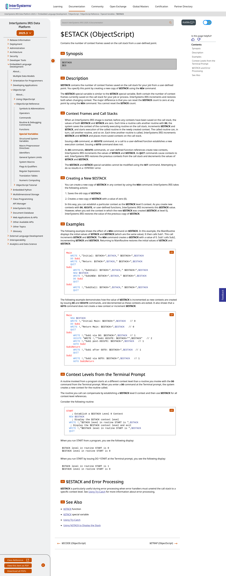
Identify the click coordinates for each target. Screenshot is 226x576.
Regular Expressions (29, 171)
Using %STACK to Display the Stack (82, 525)
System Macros (27, 161)
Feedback (222, 294)
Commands (25, 117)
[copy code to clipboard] (171, 252)
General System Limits (30, 157)
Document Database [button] (23, 212)
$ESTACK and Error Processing (201, 69)
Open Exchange (118, 6)
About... (17, 71)
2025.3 (25, 33)
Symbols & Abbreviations (32, 108)
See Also (196, 75)
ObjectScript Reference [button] (27, 103)
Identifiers (24, 152)
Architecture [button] (16, 52)
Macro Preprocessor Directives (29, 146)
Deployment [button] (16, 44)
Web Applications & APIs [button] (25, 217)
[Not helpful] (198, 39)
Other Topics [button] (19, 226)
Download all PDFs (17, 571)
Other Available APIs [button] (23, 221)
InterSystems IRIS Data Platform (24, 25)
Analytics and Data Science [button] (23, 243)
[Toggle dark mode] (207, 22)
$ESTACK (120, 14)
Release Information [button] (20, 40)
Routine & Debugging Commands (30, 123)
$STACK (67, 509)
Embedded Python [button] (22, 189)
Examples (196, 56)
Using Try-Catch (97, 491)
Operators (24, 113)
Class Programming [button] (23, 198)
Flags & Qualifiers (28, 166)
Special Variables (108, 14)
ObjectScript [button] (19, 89)
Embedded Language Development (52, 14)
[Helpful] (192, 39)
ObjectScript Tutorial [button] (26, 185)
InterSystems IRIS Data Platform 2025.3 (20, 14)
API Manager (19, 203)
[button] (63, 53)
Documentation (77, 6)
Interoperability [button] (18, 239)
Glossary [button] (17, 231)
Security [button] (14, 56)
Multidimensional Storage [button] (26, 194)
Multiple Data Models (24, 75)
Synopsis (196, 48)
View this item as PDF (18, 566)
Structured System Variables (28, 139)
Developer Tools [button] (18, 60)
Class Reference (18, 560)
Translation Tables (28, 175)
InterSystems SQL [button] (22, 208)
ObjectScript (74, 14)
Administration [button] (17, 48)
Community (97, 6)
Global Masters (141, 6)
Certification (161, 6)
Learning (57, 6)
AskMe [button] (189, 22)
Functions (24, 129)
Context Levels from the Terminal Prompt (203, 62)
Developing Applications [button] (25, 85)
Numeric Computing (29, 180)
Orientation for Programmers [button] (28, 80)
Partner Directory (183, 6)
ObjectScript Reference (90, 14)
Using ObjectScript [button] (25, 99)
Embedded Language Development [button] (20, 65)
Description (197, 52)
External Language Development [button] (26, 235)
